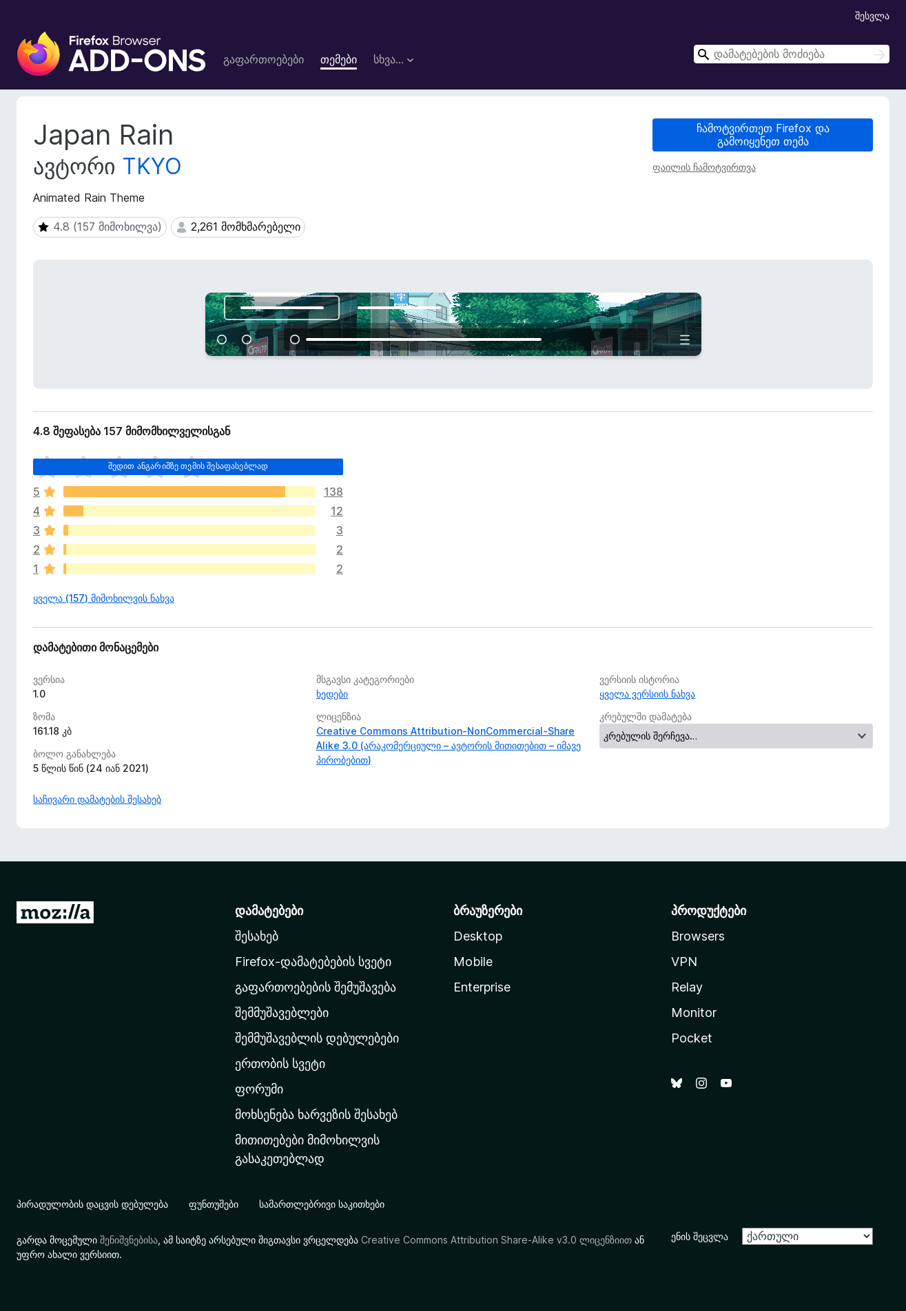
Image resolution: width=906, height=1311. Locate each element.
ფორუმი (259, 1089)
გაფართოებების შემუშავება (315, 987)
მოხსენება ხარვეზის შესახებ (316, 1114)
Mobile (473, 961)
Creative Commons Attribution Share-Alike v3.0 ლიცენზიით (496, 1240)
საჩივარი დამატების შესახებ (97, 799)
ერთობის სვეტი (280, 1063)
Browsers (698, 936)
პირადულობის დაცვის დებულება (92, 1204)
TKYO (152, 166)
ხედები (332, 694)
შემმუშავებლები (282, 1012)
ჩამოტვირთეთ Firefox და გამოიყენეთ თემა (763, 134)
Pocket (691, 1038)
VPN (684, 961)
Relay (687, 987)
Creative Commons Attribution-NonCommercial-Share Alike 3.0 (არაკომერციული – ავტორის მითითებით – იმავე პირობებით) (448, 745)
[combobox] (791, 54)
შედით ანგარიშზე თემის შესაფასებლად (188, 466)
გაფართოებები (263, 59)
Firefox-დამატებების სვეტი (313, 961)
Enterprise (482, 987)
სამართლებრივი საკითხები (321, 1204)
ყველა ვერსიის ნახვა (647, 694)
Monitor (694, 1012)
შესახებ (256, 936)
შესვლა (872, 15)
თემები (338, 59)
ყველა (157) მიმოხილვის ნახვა (103, 598)
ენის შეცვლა (699, 1236)
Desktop (477, 936)
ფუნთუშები (213, 1204)
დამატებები (269, 910)
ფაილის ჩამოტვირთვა (704, 167)
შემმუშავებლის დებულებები (317, 1038)
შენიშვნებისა (129, 1240)
